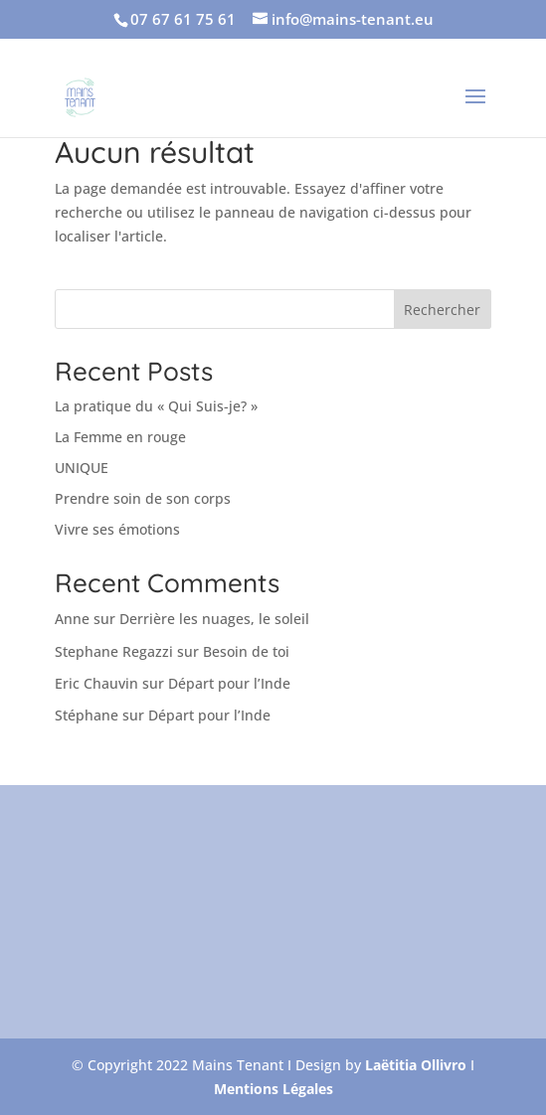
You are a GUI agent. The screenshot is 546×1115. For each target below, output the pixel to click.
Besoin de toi (246, 651)
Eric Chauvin (96, 683)
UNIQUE (81, 467)
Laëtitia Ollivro (415, 1064)
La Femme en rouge (120, 436)
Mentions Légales (273, 1088)
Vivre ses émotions (117, 529)
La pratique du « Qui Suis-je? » (156, 406)
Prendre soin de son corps (143, 498)
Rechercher (442, 309)
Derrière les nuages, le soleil (214, 618)
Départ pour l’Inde (229, 683)
